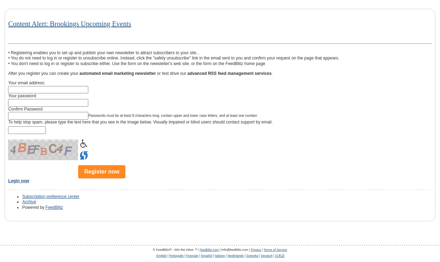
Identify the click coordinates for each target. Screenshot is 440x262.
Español (206, 255)
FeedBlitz (54, 207)
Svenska (252, 255)
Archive (29, 201)
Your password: (22, 95)
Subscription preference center (50, 196)
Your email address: (26, 82)
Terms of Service (275, 250)
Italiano (220, 255)
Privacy (256, 250)
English (161, 255)
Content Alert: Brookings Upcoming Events (69, 24)
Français (192, 255)
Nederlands (236, 255)
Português (176, 255)
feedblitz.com (209, 250)
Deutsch (267, 255)
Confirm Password (25, 109)
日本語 (279, 255)
